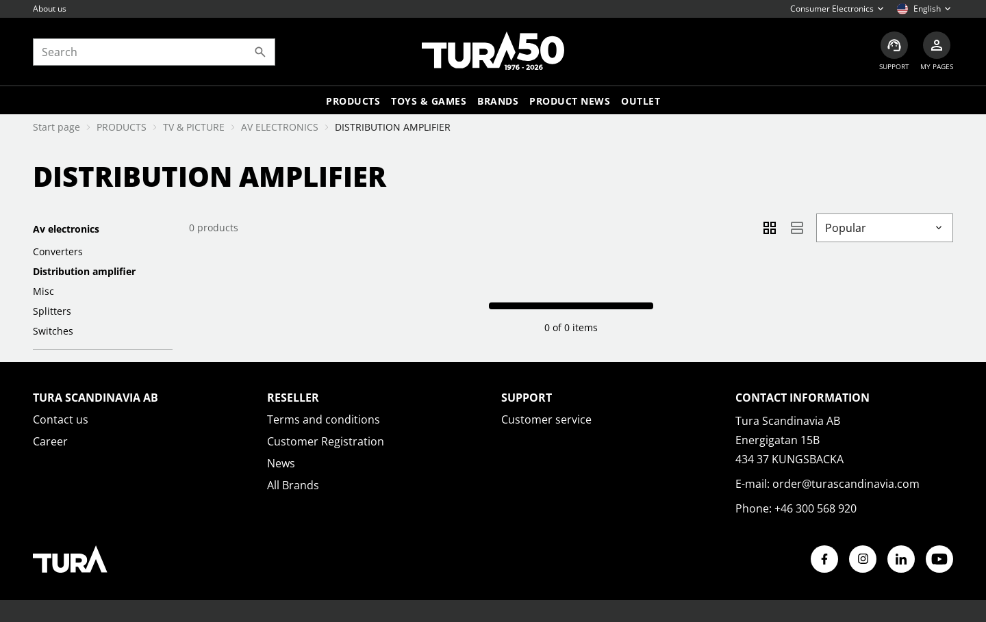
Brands (497, 100)
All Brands (293, 485)
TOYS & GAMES (428, 100)
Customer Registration (325, 441)
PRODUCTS (122, 126)
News (281, 463)
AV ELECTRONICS (279, 126)
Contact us (60, 419)
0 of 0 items (571, 327)
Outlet (640, 100)
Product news (569, 100)
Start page (56, 126)
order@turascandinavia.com (846, 483)
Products (353, 100)
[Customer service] (894, 51)
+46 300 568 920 (815, 508)
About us (49, 8)
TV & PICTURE (194, 126)
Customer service (546, 419)
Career (50, 441)
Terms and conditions (323, 419)
